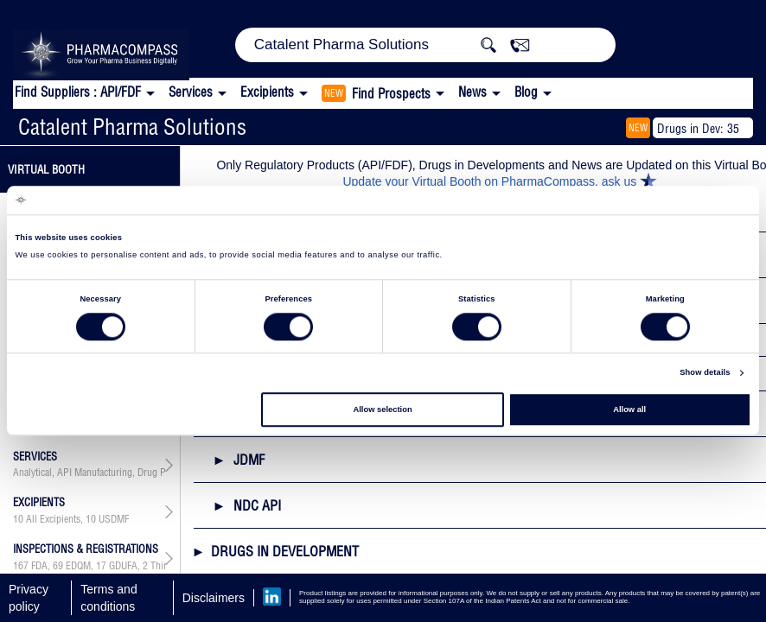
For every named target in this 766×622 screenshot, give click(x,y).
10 (18, 519)
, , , (90, 566)
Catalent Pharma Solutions (132, 126)
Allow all (629, 409)
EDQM (78, 566)
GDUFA (123, 566)
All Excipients (53, 519)
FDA (39, 566)
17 (101, 566)
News (472, 92)
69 (58, 566)
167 (21, 566)
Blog (526, 92)
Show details (705, 373)
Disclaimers (213, 598)
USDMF (114, 519)
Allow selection (383, 409)
